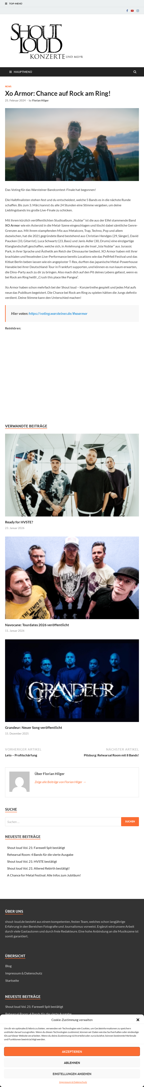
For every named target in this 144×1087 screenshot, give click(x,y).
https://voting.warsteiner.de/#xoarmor (58, 313)
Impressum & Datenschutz (73, 1082)
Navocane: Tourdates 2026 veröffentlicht (37, 625)
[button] (138, 1020)
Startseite (12, 980)
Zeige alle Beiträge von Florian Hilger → (60, 782)
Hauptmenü (23, 71)
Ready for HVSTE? (19, 522)
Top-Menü (15, 3)
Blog (8, 966)
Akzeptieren (72, 1051)
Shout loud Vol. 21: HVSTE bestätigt (32, 861)
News (8, 86)
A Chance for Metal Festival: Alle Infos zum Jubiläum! (44, 875)
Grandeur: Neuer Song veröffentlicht (33, 727)
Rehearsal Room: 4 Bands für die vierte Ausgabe (40, 854)
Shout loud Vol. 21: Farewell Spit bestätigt (36, 848)
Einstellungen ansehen (72, 1074)
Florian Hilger (40, 100)
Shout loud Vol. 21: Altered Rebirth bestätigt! (38, 868)
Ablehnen (72, 1063)
